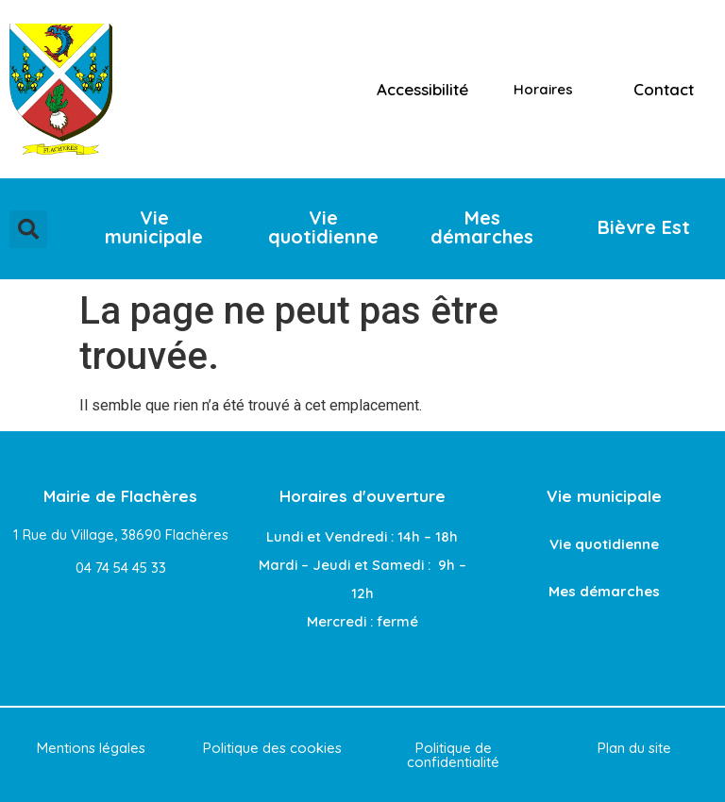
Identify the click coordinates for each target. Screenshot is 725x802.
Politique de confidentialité (453, 755)
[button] (28, 229)
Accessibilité (422, 89)
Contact (663, 89)
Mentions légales (91, 748)
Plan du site (634, 748)
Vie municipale (604, 496)
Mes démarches (604, 591)
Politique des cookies (272, 748)
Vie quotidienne (604, 544)
